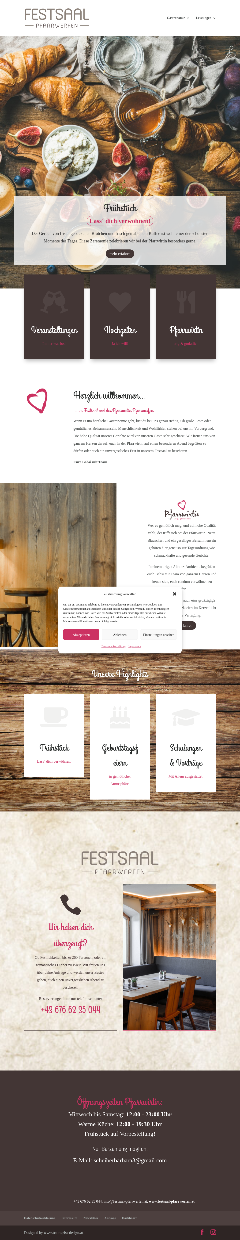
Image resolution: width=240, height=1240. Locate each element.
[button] (174, 594)
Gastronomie (176, 18)
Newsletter (90, 1218)
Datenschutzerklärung (113, 646)
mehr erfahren (120, 255)
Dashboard (129, 1218)
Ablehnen (120, 634)
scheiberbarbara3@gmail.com (130, 1160)
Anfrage (110, 1218)
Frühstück (120, 209)
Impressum (134, 646)
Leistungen (203, 18)
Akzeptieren (81, 634)
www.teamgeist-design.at (63, 1233)
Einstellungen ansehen (158, 634)
